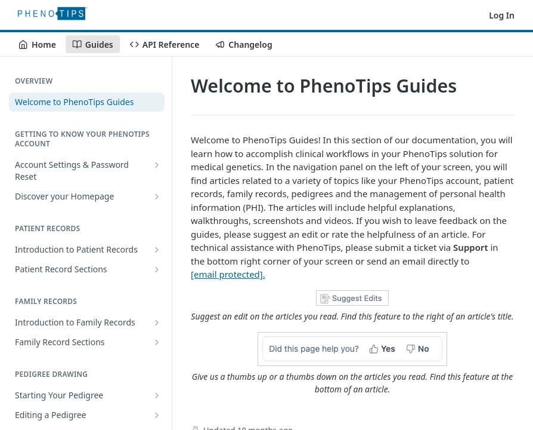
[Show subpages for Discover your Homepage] (157, 196)
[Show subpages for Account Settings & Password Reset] (157, 165)
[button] (352, 306)
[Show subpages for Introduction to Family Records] (157, 322)
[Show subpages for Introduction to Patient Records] (157, 249)
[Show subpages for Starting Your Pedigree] (157, 395)
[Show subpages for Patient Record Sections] (157, 269)
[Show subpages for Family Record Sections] (157, 342)
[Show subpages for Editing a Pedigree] (157, 415)
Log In (502, 15)
